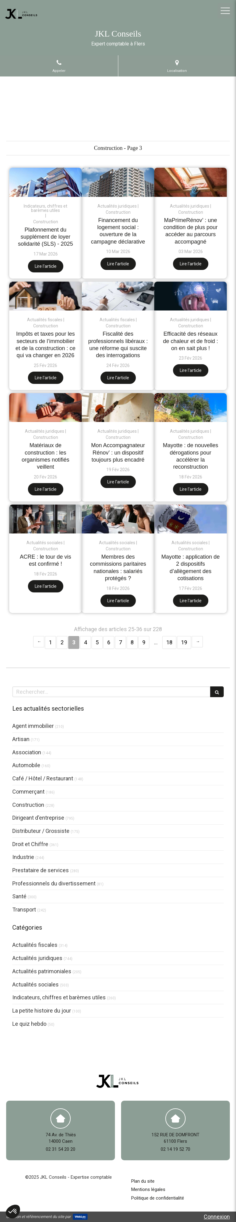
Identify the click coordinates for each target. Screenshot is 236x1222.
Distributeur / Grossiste (40, 831)
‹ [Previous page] (38, 641)
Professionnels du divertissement (54, 883)
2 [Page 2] (62, 642)
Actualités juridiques (37, 958)
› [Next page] (197, 641)
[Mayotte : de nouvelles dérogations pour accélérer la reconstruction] (190, 407)
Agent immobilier (33, 726)
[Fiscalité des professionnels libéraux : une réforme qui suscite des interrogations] (118, 296)
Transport (24, 909)
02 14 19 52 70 (175, 1149)
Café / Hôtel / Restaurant (42, 778)
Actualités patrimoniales (41, 971)
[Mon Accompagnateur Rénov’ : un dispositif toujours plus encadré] (118, 407)
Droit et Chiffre (30, 844)
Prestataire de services (40, 870)
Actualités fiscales (34, 945)
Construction (28, 805)
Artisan (21, 739)
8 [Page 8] (132, 642)
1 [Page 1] (50, 642)
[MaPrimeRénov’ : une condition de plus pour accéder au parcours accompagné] (190, 182)
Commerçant (28, 791)
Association (26, 752)
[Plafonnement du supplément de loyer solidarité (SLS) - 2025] (45, 182)
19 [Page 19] (184, 642)
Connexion (217, 1216)
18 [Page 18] (169, 642)
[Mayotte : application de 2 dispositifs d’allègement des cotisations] (190, 519)
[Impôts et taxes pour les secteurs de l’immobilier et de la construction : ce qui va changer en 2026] (45, 296)
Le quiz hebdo (29, 1024)
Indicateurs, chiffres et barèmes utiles (59, 997)
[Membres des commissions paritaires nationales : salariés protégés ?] (118, 519)
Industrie (23, 857)
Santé (19, 896)
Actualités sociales (35, 984)
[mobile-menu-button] (225, 10)
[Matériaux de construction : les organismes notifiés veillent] (45, 407)
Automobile (26, 765)
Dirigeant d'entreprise (38, 817)
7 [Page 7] (120, 642)
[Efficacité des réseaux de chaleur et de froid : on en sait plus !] (190, 296)
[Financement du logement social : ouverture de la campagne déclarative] (118, 182)
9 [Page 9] (143, 642)
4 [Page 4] (85, 642)
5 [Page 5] (97, 642)
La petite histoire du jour (41, 1010)
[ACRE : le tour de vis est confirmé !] (45, 519)
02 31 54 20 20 (60, 1149)
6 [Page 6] (108, 642)
